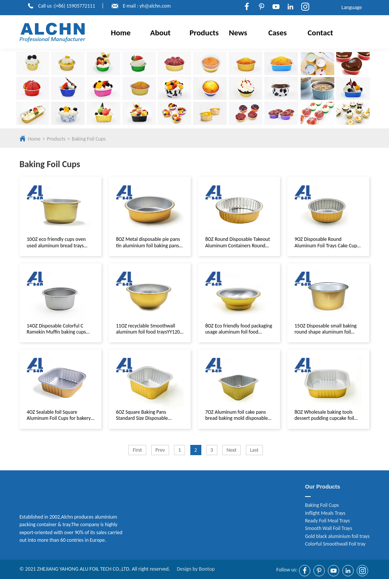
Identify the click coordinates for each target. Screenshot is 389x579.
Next (231, 450)
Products (204, 33)
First (137, 450)
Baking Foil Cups (89, 139)
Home (121, 33)
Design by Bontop (196, 569)
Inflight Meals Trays (325, 513)
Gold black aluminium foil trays (337, 536)
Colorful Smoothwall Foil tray (335, 544)
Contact (320, 33)
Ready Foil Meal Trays (327, 520)
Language (350, 7)
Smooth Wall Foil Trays (328, 528)
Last (254, 450)
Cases (277, 33)
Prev (160, 450)
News (238, 33)
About (160, 33)
